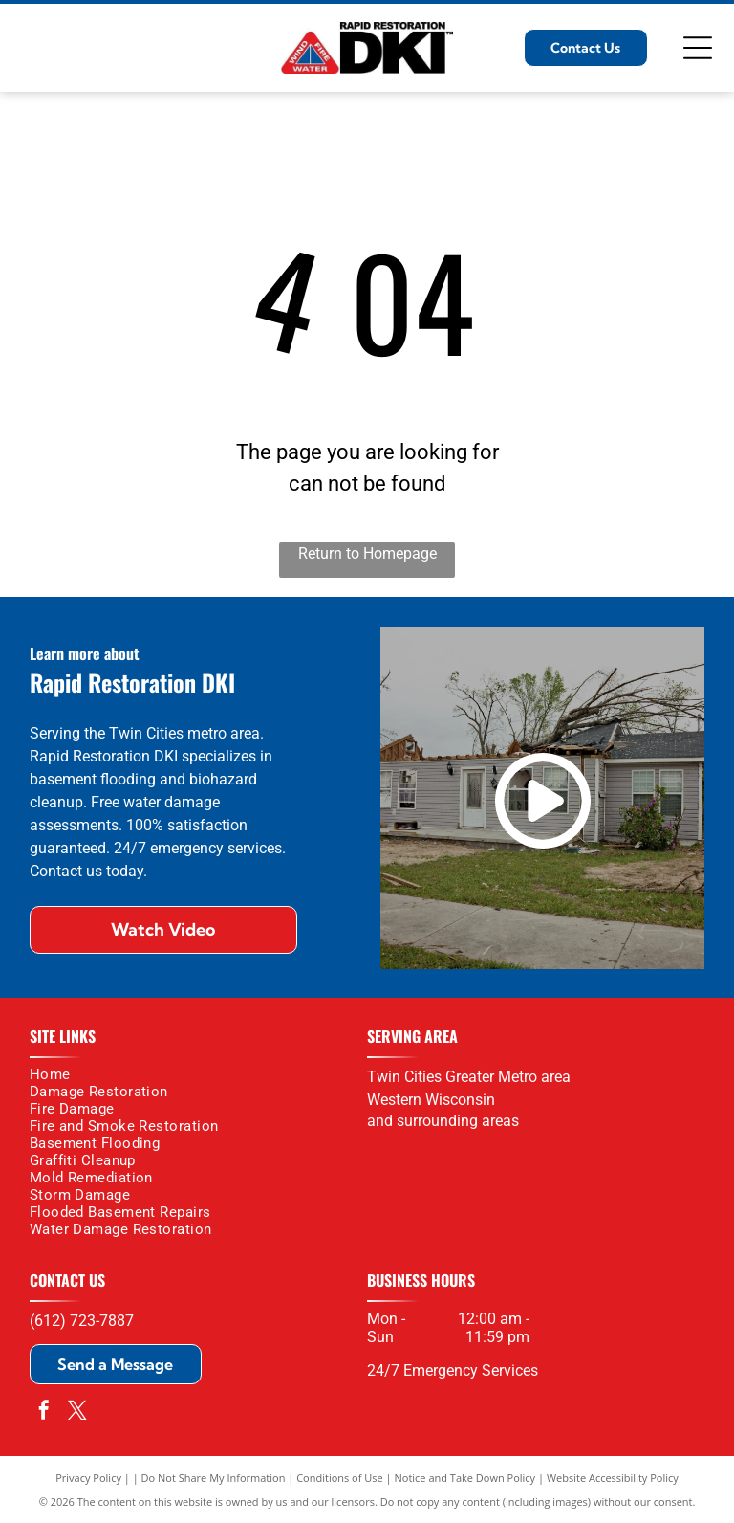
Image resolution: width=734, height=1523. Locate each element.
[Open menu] (697, 47)
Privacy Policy (88, 1477)
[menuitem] (192, 1074)
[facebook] (44, 1412)
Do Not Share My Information (213, 1477)
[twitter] (77, 1412)
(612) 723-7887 (82, 1321)
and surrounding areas (443, 1121)
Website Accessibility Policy (613, 1477)
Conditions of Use (339, 1477)
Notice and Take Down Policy (465, 1477)
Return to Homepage (367, 553)
